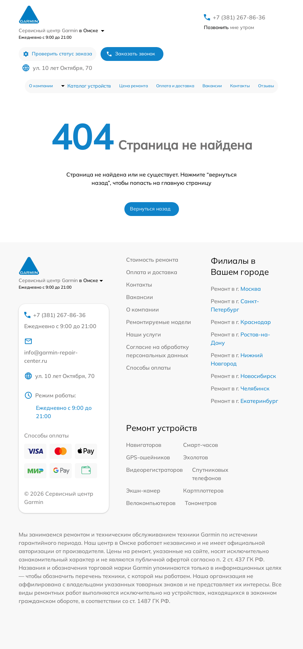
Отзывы (266, 85)
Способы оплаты (148, 367)
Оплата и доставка (175, 85)
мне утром (229, 27)
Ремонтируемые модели (158, 321)
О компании (41, 85)
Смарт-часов (200, 444)
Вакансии (212, 85)
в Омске (91, 30)
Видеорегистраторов (154, 469)
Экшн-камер (143, 490)
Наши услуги (143, 334)
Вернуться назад (150, 209)
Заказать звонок (130, 54)
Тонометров (201, 502)
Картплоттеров (203, 490)
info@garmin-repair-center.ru (51, 350)
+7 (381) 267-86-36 (239, 17)
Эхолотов (195, 457)
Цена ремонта (133, 85)
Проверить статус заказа (57, 54)
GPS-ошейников (148, 457)
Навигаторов (143, 444)
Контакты (240, 85)
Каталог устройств (89, 86)
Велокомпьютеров (151, 502)
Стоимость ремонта (152, 259)
